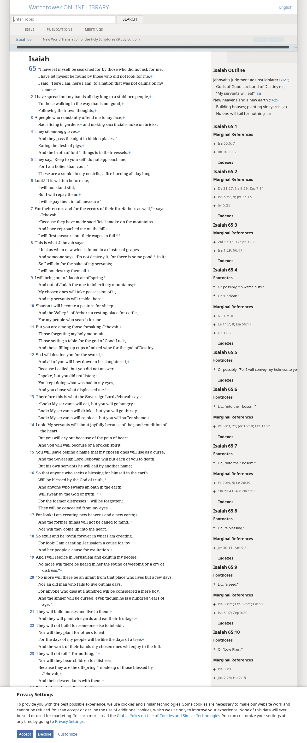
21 (32, 617)
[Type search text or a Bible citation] (61, 19)
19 (32, 557)
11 (32, 327)
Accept (25, 734)
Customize (67, 734)
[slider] (153, 47)
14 (32, 424)
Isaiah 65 (21, 39)
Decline (44, 734)
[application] (153, 47)
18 (32, 536)
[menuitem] (292, 19)
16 (32, 473)
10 (32, 305)
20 (32, 577)
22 (32, 631)
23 (32, 659)
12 (32, 354)
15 (32, 452)
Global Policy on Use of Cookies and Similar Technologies (168, 715)
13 (32, 396)
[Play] (13, 47)
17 (32, 515)
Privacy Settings (69, 721)
